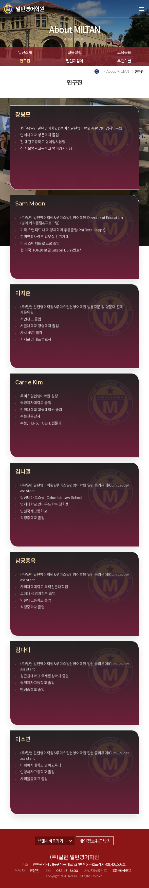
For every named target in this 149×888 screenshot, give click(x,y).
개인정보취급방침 (95, 841)
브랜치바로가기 (54, 841)
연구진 (25, 61)
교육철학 (74, 52)
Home (97, 72)
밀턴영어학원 (30, 8)
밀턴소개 (25, 52)
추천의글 (124, 61)
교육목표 (124, 52)
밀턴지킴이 (74, 61)
